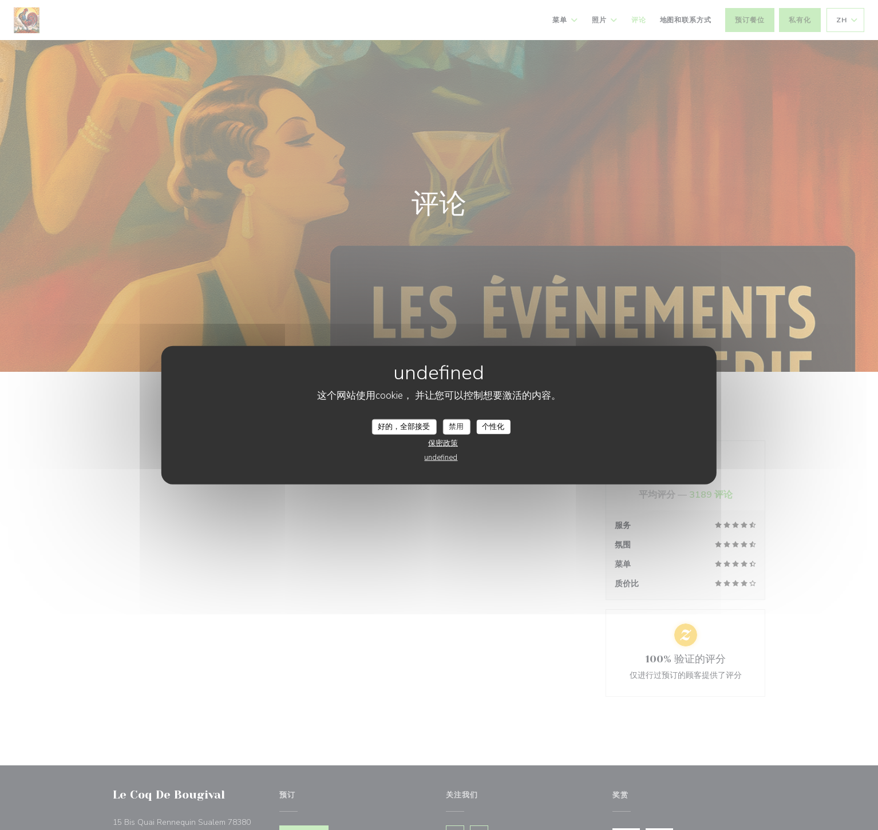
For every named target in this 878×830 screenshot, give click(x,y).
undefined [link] (440, 457)
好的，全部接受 (404, 426)
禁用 (456, 426)
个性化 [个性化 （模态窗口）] (493, 426)
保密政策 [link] (443, 443)
